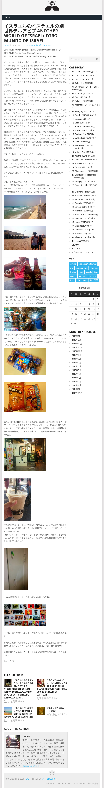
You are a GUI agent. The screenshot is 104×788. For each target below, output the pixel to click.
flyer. (28, 779)
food (81, 272)
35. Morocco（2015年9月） (84, 218)
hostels (89, 272)
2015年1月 (76, 385)
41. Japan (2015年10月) (82, 241)
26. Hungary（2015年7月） (84, 181)
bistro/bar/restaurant (87, 264)
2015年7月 (76, 362)
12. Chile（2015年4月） (82, 123)
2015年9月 (76, 355)
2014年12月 (77, 389)
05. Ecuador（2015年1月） (83, 93)
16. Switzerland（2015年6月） (85, 138)
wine (79, 280)
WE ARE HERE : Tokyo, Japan (71, 783)
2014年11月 (77, 393)
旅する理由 (93, 783)
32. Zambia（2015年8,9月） (84, 207)
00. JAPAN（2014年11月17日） (85, 72)
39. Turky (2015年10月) (82, 233)
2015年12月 (77, 344)
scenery (92, 276)
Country (75, 245)
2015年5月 (76, 370)
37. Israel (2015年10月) (33, 45)
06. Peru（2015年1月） (82, 97)
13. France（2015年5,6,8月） (84, 126)
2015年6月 (76, 366)
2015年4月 (76, 374)
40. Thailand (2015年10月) (83, 237)
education (93, 268)
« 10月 (74, 324)
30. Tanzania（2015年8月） (84, 199)
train (72, 280)
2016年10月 (77, 336)
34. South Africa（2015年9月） (85, 214)
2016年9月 (76, 340)
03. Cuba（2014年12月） (83, 83)
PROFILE (50, 783)
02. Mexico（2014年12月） (83, 79)
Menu (7, 17)
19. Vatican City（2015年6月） (85, 152)
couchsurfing (81, 268)
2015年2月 (76, 381)
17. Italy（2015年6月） (82, 142)
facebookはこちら (31, 766)
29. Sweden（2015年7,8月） (84, 195)
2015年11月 (77, 347)
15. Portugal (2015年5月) (83, 134)
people (50, 45)
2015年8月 (76, 359)
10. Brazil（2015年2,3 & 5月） (85, 115)
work (85, 280)
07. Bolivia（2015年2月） (83, 101)
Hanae (6, 45)
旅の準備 (94, 280)
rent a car (83, 276)
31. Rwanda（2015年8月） (83, 203)
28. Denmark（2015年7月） (84, 192)
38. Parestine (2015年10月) (83, 230)
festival (73, 272)
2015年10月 (77, 351)
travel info (76, 249)
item (96, 272)
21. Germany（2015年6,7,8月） (85, 160)
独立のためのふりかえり (82, 252)
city (45, 45)
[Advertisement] (86, 38)
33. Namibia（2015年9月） (83, 211)
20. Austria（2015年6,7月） (84, 156)
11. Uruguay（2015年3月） (84, 119)
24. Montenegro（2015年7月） (85, 171)
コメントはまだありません (14, 701)
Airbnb (73, 264)
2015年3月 (76, 378)
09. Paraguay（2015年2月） (84, 111)
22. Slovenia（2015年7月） (83, 163)
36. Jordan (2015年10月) (82, 222)
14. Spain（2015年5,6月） (83, 130)
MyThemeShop (49, 779)
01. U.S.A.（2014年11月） (83, 75)
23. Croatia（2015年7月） (83, 167)
